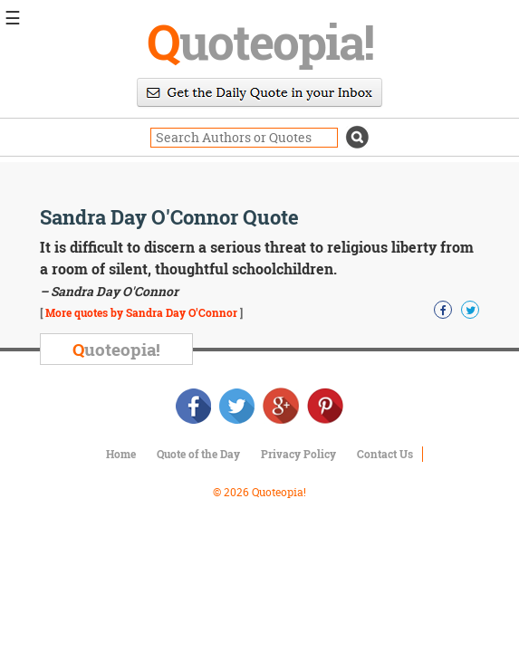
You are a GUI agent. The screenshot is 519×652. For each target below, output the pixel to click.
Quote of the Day (198, 453)
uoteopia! (260, 40)
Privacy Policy (298, 453)
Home (121, 453)
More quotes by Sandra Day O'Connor (141, 312)
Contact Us (385, 453)
